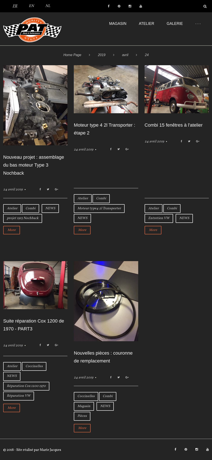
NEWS (50, 208)
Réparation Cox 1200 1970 (26, 386)
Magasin (117, 23)
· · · (198, 23)
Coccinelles (34, 366)
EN (31, 6)
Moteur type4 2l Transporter (99, 208)
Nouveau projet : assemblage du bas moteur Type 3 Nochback (33, 165)
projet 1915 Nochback (22, 218)
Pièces (82, 416)
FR (15, 6)
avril (125, 55)
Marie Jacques (50, 450)
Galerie (175, 23)
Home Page (72, 55)
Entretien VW (158, 218)
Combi (31, 208)
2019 (101, 55)
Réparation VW (18, 395)
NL (47, 6)
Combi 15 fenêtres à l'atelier (174, 125)
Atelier (146, 23)
